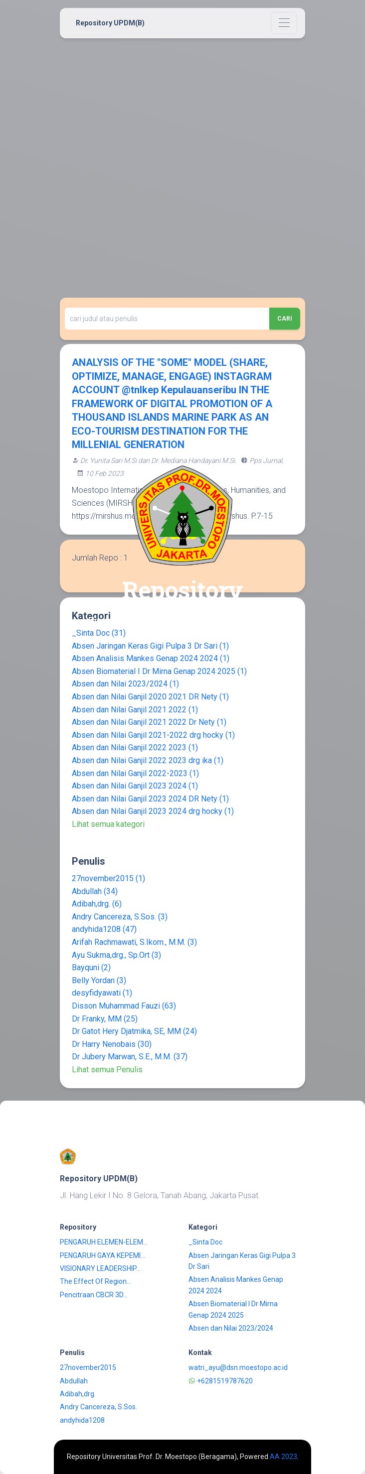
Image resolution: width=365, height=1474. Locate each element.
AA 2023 (283, 1457)
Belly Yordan (99, 980)
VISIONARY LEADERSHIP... (100, 1268)
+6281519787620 (220, 1381)
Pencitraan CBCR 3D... (94, 1295)
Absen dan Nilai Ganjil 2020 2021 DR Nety (150, 696)
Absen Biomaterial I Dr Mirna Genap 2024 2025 (159, 671)
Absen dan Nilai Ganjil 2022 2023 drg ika (147, 760)
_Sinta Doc (205, 1242)
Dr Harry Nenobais (112, 1044)
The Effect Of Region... (95, 1281)
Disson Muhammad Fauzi (124, 1006)
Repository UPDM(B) (110, 23)
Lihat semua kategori (108, 824)
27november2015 (108, 878)
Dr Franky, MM (105, 1018)
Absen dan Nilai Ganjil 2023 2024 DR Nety (150, 798)
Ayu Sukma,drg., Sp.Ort (116, 955)
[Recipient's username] (167, 319)
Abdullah (95, 891)
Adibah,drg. (97, 903)
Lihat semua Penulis (107, 1069)
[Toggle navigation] (284, 23)
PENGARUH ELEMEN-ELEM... (104, 1242)
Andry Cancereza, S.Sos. (120, 916)
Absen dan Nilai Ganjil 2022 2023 (135, 747)
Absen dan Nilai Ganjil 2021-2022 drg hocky (153, 735)
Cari (284, 318)
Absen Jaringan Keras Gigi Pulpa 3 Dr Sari (150, 646)
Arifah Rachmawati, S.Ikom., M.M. (134, 942)
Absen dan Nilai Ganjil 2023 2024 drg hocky (153, 811)
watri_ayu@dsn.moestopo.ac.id (238, 1367)
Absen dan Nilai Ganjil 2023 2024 (135, 786)
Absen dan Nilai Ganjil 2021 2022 (135, 709)
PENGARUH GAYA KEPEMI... (102, 1255)
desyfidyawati (102, 993)
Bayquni (91, 967)
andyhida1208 (104, 929)
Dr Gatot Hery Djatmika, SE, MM (134, 1031)
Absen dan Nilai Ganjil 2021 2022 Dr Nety (149, 722)
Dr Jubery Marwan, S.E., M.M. (129, 1056)
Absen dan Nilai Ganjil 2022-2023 (135, 773)
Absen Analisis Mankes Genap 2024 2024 (150, 658)
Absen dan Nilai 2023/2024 (125, 683)
